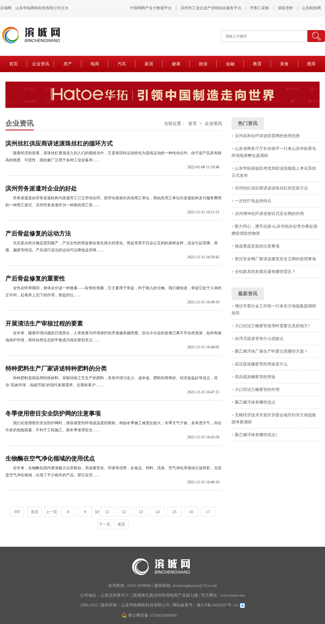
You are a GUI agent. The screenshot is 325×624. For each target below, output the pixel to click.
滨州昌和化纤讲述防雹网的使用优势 (267, 136)
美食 (284, 64)
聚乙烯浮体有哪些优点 (255, 402)
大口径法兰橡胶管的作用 (257, 389)
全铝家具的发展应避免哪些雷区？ (265, 271)
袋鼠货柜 (285, 8)
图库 (311, 64)
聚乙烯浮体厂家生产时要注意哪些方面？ (271, 351)
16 (191, 512)
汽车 (122, 64)
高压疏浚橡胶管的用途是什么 (261, 364)
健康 (176, 64)
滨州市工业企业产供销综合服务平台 (211, 8)
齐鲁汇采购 (259, 8)
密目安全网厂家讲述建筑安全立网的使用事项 (275, 259)
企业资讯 (40, 64)
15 (174, 512)
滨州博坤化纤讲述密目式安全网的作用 (269, 213)
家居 (149, 64)
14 (157, 512)
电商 (94, 64)
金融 (230, 64)
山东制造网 (311, 8)
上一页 (51, 512)
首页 (13, 64)
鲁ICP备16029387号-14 (217, 605)
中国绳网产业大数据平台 (151, 8)
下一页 (104, 524)
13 (141, 512)
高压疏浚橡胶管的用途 (255, 377)
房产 (67, 64)
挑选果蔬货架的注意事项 (257, 246)
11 (107, 512)
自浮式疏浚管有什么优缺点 (259, 338)
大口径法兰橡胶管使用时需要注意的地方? (272, 326)
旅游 (203, 64)
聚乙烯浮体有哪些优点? (256, 435)
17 (208, 512)
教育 (257, 64)
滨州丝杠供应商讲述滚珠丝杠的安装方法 (271, 188)
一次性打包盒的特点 (253, 201)
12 (124, 512)
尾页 (121, 524)
